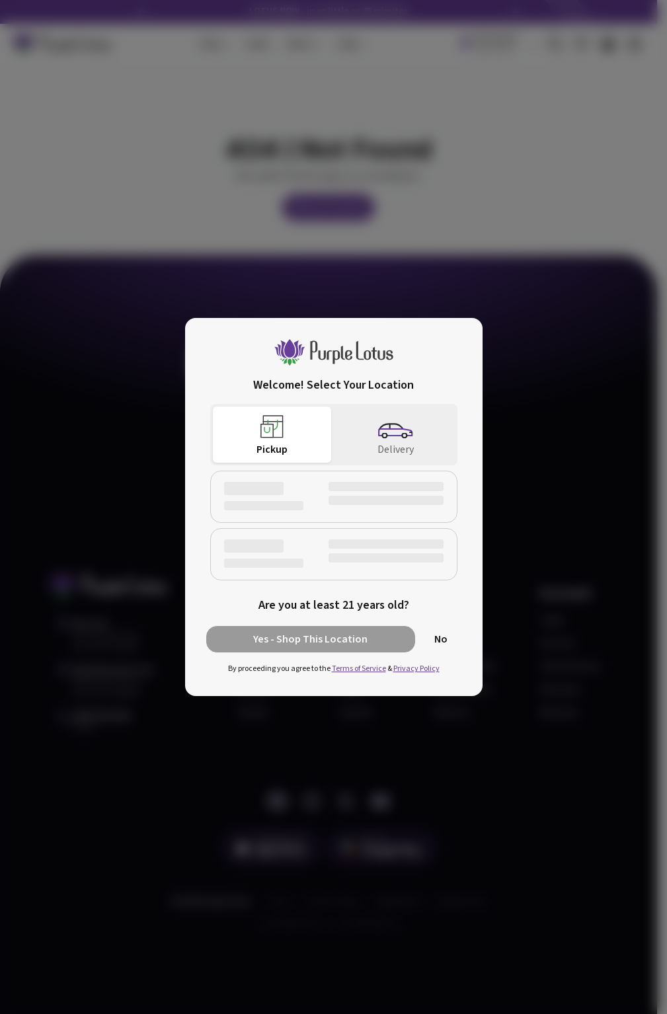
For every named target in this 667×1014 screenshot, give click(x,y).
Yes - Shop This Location (310, 639)
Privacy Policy (416, 668)
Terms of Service (359, 668)
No (441, 639)
